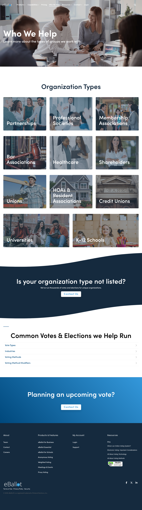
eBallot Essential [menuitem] (44, 447)
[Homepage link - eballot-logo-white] (13, 485)
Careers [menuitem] (6, 452)
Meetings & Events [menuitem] (45, 467)
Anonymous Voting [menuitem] (45, 457)
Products (21, 5)
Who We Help (54, 5)
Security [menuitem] (27, 489)
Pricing (44, 5)
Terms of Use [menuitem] (7, 489)
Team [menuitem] (5, 442)
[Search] (135, 5)
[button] (127, 482)
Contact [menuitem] (6, 447)
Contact (78, 5)
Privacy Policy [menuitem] (18, 489)
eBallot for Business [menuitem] (46, 442)
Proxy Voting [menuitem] (43, 472)
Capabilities (33, 5)
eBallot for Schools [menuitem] (45, 452)
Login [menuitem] (75, 442)
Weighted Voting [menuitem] (44, 462)
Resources (67, 5)
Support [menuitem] (76, 447)
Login (86, 5)
